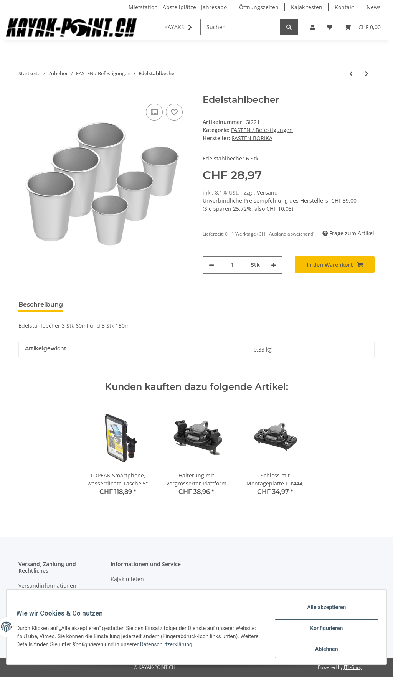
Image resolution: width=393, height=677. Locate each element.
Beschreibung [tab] (40, 304)
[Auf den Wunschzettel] (174, 112)
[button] (312, 27)
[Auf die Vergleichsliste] (154, 112)
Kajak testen (306, 7)
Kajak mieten (127, 579)
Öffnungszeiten (259, 7)
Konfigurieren (323, 630)
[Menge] (232, 265)
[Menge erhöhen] (273, 265)
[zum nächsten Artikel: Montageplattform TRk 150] (367, 73)
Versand (267, 192)
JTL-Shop (353, 667)
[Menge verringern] (211, 265)
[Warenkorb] (363, 27)
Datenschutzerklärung (206, 646)
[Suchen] (240, 27)
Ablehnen (323, 650)
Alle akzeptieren (323, 610)
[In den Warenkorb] (335, 264)
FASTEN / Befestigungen (262, 130)
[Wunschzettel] (330, 27)
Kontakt (344, 7)
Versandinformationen (47, 585)
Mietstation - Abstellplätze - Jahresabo (178, 7)
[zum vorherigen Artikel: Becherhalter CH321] (351, 73)
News (374, 7)
